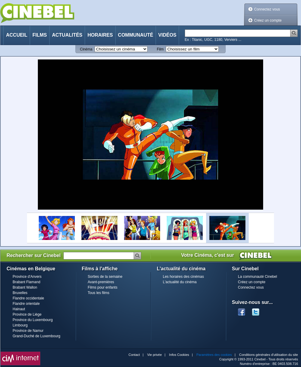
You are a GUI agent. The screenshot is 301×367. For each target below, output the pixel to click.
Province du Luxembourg (33, 320)
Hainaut (19, 309)
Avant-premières (101, 282)
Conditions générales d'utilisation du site (268, 354)
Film (160, 49)
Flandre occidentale (28, 298)
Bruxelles (20, 293)
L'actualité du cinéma (179, 282)
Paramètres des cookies (214, 354)
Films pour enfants (102, 287)
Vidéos (167, 35)
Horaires (100, 35)
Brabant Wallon (25, 287)
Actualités (67, 35)
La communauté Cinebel (257, 276)
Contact (134, 354)
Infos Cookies (179, 354)
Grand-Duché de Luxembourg (36, 336)
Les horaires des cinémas (183, 276)
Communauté (135, 35)
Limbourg (20, 325)
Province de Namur (28, 331)
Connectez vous (267, 9)
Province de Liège (27, 314)
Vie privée (154, 354)
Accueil (16, 35)
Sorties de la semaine (105, 276)
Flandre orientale (26, 304)
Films (39, 35)
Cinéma (86, 49)
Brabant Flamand (26, 282)
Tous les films (98, 293)
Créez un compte (267, 20)
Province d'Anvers (27, 276)
